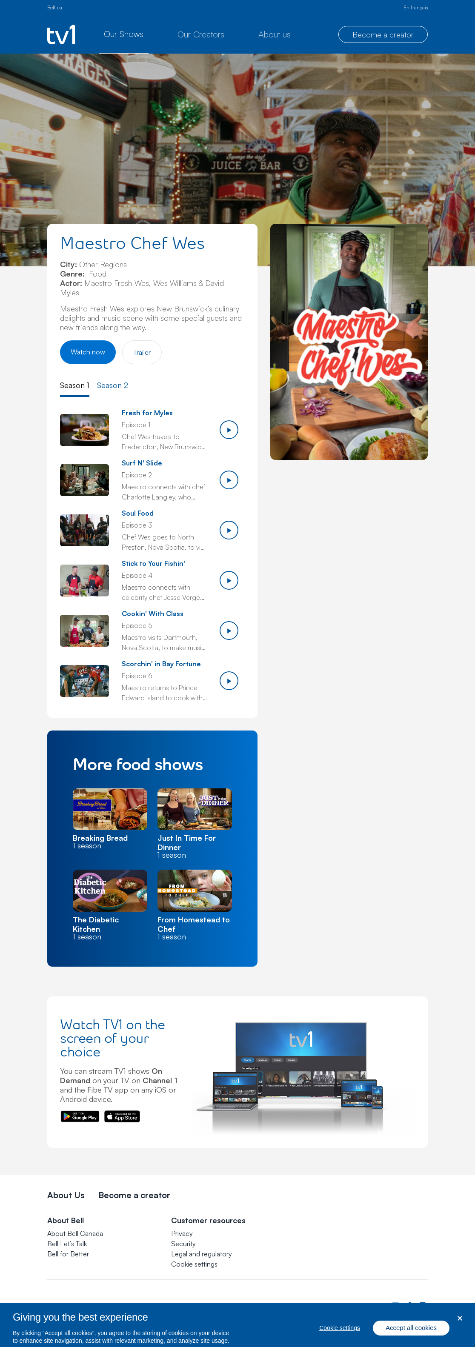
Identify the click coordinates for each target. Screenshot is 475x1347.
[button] (194, 1264)
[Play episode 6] (229, 680)
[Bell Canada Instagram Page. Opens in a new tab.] (423, 1306)
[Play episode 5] (229, 630)
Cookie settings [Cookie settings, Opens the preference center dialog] (339, 1337)
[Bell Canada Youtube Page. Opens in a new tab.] (395, 1306)
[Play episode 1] (229, 429)
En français (415, 7)
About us (274, 34)
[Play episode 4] (229, 580)
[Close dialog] (460, 1328)
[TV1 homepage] (61, 34)
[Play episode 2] (229, 480)
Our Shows (123, 34)
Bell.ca (54, 7)
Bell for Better (68, 1254)
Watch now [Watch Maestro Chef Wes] (88, 352)
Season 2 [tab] (112, 385)
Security (183, 1243)
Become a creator (383, 34)
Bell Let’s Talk (67, 1243)
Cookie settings (194, 1264)
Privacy (182, 1233)
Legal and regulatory (201, 1254)
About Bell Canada (75, 1233)
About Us (66, 1195)
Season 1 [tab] (74, 385)
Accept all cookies (411, 1337)
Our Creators (200, 34)
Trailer (142, 352)
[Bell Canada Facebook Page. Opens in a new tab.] (409, 1306)
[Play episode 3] (229, 530)
